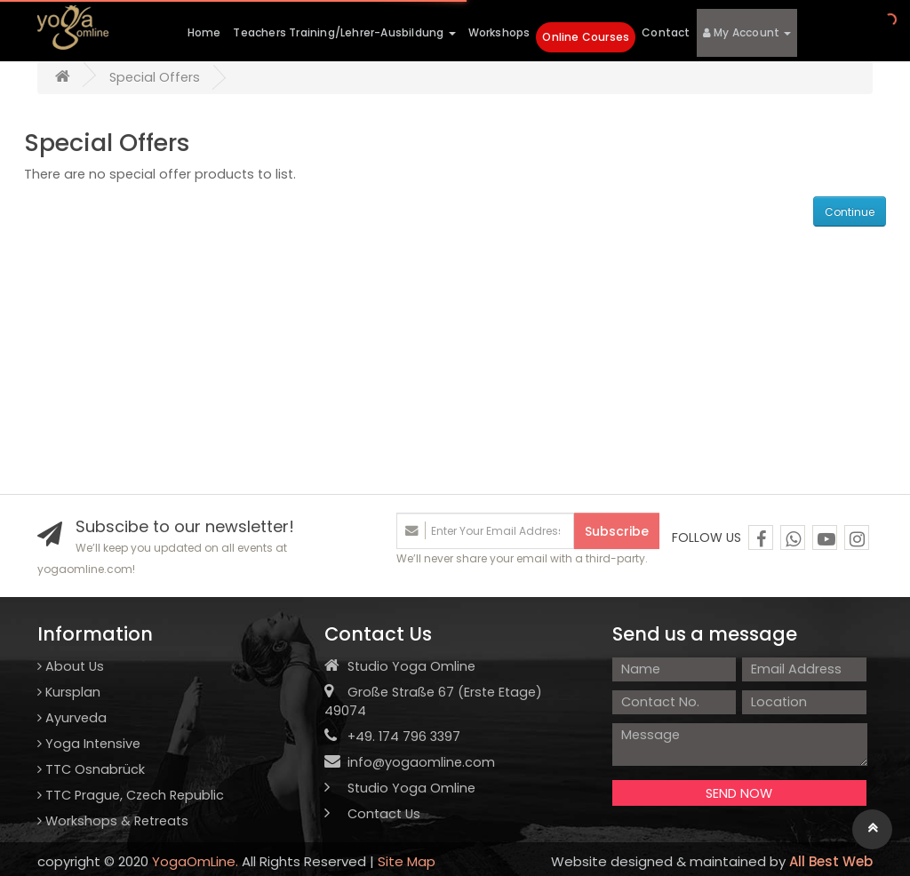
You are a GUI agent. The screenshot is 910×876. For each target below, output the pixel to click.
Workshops (499, 32)
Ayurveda (72, 718)
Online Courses (585, 36)
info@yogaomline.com (421, 762)
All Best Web (831, 861)
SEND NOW (739, 793)
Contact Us (372, 814)
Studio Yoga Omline (399, 788)
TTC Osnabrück (91, 769)
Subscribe (617, 531)
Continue (849, 211)
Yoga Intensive (88, 744)
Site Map (406, 861)
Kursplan (68, 692)
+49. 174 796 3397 (392, 736)
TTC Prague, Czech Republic (130, 795)
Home (204, 32)
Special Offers (154, 77)
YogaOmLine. (195, 861)
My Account (747, 32)
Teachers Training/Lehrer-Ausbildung (344, 32)
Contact (666, 32)
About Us (70, 666)
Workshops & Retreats (112, 821)
